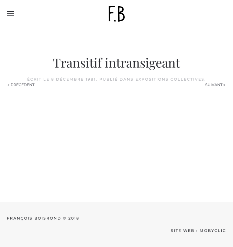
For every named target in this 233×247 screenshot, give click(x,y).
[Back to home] (116, 13)
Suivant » (215, 84)
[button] (10, 13)
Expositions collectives (169, 79)
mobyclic (213, 230)
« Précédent (21, 84)
